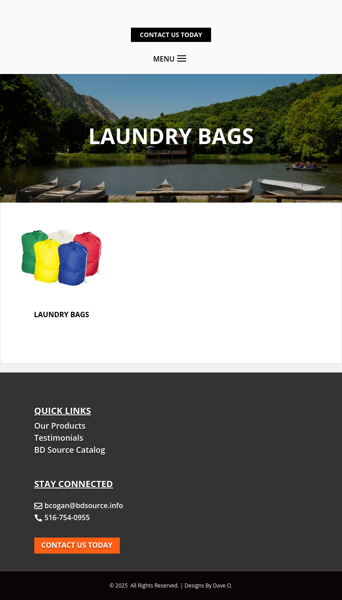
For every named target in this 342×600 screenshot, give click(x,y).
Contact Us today (77, 545)
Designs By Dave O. (209, 585)
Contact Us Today (171, 34)
